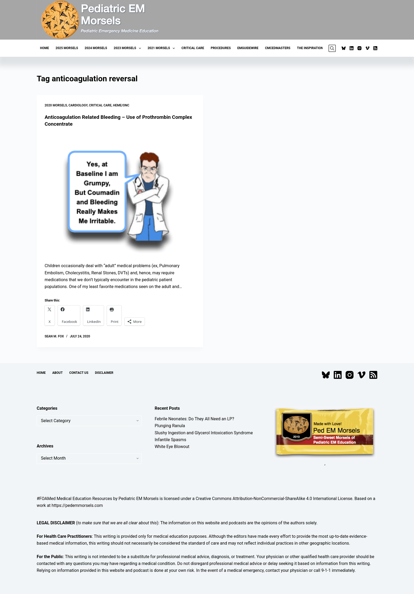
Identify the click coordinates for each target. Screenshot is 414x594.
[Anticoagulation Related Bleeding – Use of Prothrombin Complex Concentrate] (120, 195)
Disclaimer (104, 373)
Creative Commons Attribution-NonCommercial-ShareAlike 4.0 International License (274, 498)
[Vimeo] (367, 48)
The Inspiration (310, 48)
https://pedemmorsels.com (77, 505)
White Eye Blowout (172, 446)
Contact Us (78, 373)
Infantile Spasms (170, 439)
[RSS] (375, 48)
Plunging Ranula (170, 425)
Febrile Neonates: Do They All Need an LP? (194, 418)
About (57, 373)
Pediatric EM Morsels (138, 498)
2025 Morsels (67, 48)
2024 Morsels (96, 48)
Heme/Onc (121, 105)
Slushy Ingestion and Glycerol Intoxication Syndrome (204, 432)
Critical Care (192, 48)
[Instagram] (359, 48)
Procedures (221, 48)
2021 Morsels (162, 48)
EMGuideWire (247, 48)
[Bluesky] (344, 48)
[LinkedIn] (352, 48)
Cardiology (78, 105)
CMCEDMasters (277, 48)
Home (44, 48)
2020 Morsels (56, 105)
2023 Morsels (128, 48)
